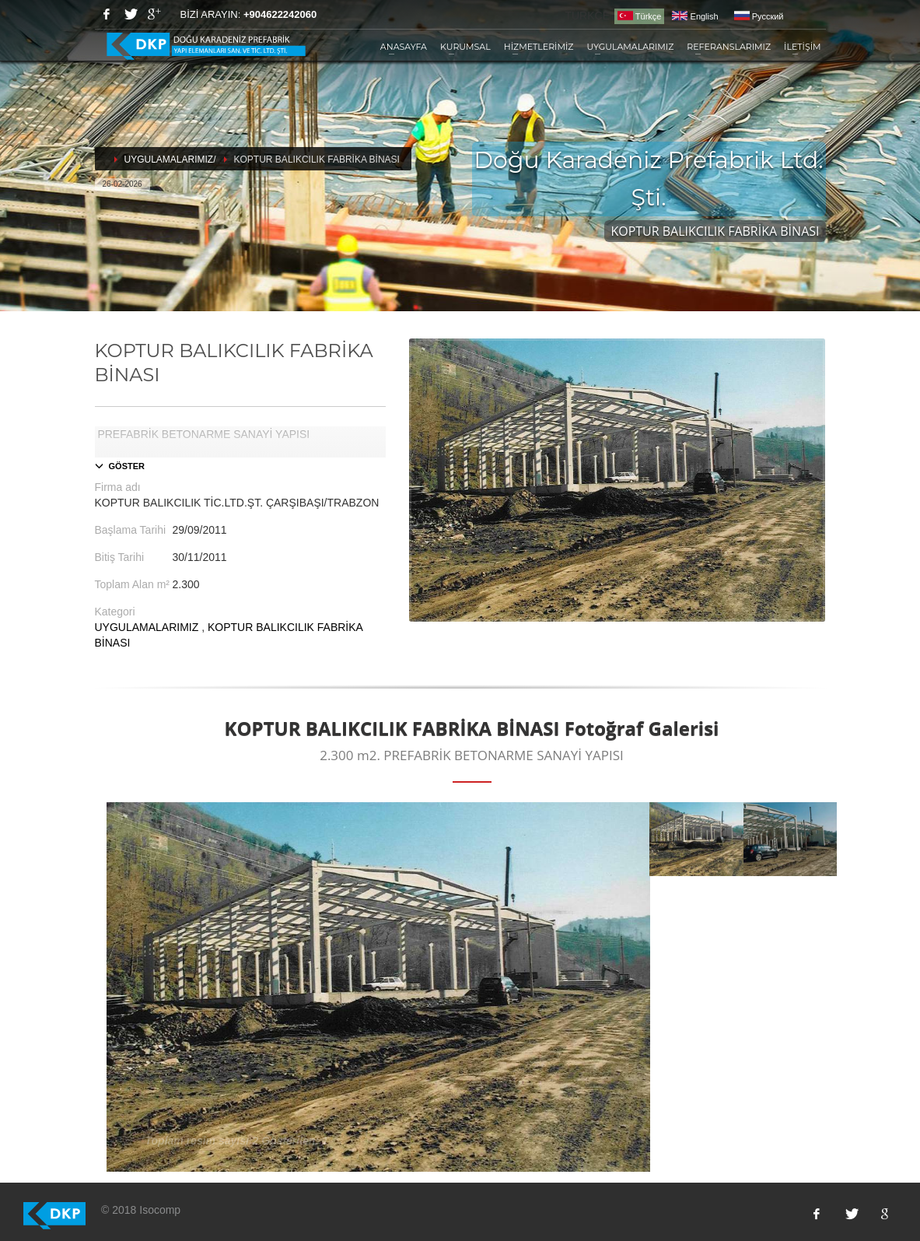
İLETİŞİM (802, 46)
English (695, 16)
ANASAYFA (403, 46)
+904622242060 (280, 14)
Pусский (759, 16)
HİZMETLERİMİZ (539, 46)
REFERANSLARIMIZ (729, 46)
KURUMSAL (465, 46)
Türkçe (639, 16)
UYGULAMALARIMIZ (629, 46)
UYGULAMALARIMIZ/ (170, 159)
